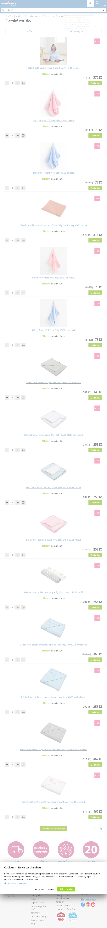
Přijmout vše (66, 889)
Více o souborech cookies (15, 883)
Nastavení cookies (44, 889)
